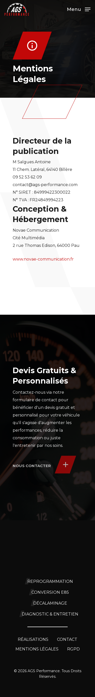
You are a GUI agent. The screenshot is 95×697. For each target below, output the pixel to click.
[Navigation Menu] (78, 9)
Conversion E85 (50, 592)
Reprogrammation (50, 581)
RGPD (73, 649)
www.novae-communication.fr (43, 259)
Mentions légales (37, 649)
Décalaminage (50, 603)
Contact (67, 639)
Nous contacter (32, 465)
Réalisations (33, 639)
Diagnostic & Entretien (50, 614)
